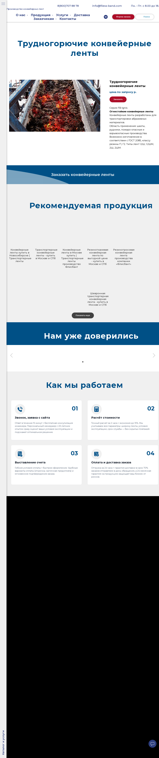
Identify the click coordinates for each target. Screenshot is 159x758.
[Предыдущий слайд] (11, 355)
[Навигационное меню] (3, 4)
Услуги (62, 15)
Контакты (68, 19)
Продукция (41, 15)
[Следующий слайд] (154, 355)
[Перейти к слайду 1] (80, 361)
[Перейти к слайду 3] (85, 361)
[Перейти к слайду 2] (82, 361)
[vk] (106, 17)
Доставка (82, 15)
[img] (24, 3)
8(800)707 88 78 (68, 5)
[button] (123, 16)
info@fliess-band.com (107, 5)
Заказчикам (44, 19)
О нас (21, 15)
